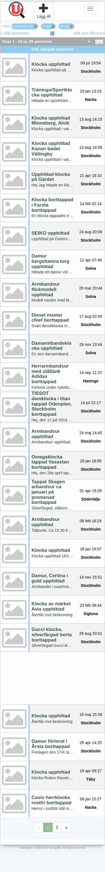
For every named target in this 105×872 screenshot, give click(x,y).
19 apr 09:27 (91, 771)
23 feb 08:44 (91, 605)
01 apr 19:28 (91, 491)
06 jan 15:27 (90, 799)
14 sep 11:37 (91, 372)
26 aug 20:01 (90, 633)
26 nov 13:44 (91, 344)
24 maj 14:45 (91, 433)
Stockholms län (25, 26)
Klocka (66, 26)
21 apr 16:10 (91, 175)
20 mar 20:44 (90, 288)
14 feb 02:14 (91, 203)
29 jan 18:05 (90, 461)
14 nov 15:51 (91, 577)
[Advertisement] (52, 678)
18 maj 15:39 (91, 714)
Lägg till (43, 11)
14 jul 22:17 (91, 402)
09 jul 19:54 (91, 63)
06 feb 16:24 (91, 521)
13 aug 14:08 (90, 147)
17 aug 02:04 (90, 316)
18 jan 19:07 (90, 549)
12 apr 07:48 (91, 260)
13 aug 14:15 (90, 119)
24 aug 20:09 (90, 232)
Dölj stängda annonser (52, 49)
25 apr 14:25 (91, 742)
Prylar (48, 26)
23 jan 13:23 (90, 91)
